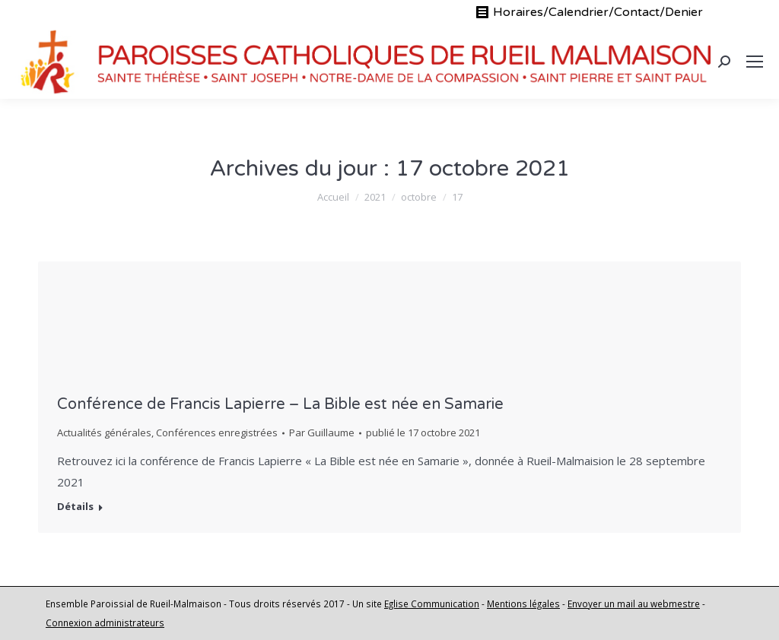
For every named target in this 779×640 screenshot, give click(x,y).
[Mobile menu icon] (755, 61)
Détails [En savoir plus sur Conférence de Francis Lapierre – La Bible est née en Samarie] (75, 506)
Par (322, 432)
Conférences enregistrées (217, 432)
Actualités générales (104, 432)
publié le (423, 432)
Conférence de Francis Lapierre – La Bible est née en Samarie (280, 404)
